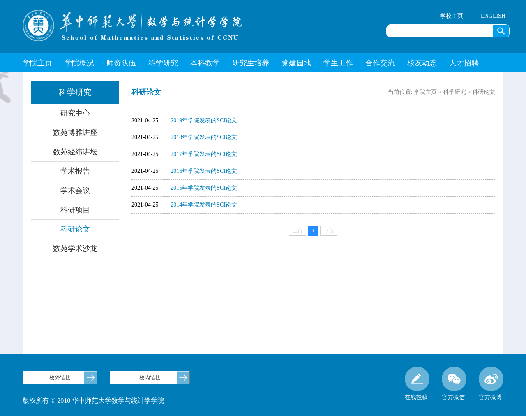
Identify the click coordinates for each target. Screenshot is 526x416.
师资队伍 (121, 63)
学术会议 (75, 190)
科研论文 (75, 229)
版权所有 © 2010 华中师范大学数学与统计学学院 (93, 400)
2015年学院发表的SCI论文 (204, 188)
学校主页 (451, 16)
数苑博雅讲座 (75, 132)
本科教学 (205, 63)
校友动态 (422, 63)
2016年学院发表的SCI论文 (204, 171)
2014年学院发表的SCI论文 (204, 205)
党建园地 (296, 63)
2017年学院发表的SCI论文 (204, 154)
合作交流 (380, 63)
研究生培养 (250, 63)
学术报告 (75, 171)
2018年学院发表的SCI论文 (204, 137)
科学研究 (163, 63)
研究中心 (75, 113)
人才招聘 (464, 63)
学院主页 (37, 63)
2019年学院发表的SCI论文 (204, 120)
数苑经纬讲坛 (75, 152)
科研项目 (75, 210)
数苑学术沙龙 (75, 248)
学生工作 (338, 63)
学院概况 (79, 63)
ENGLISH (493, 16)
